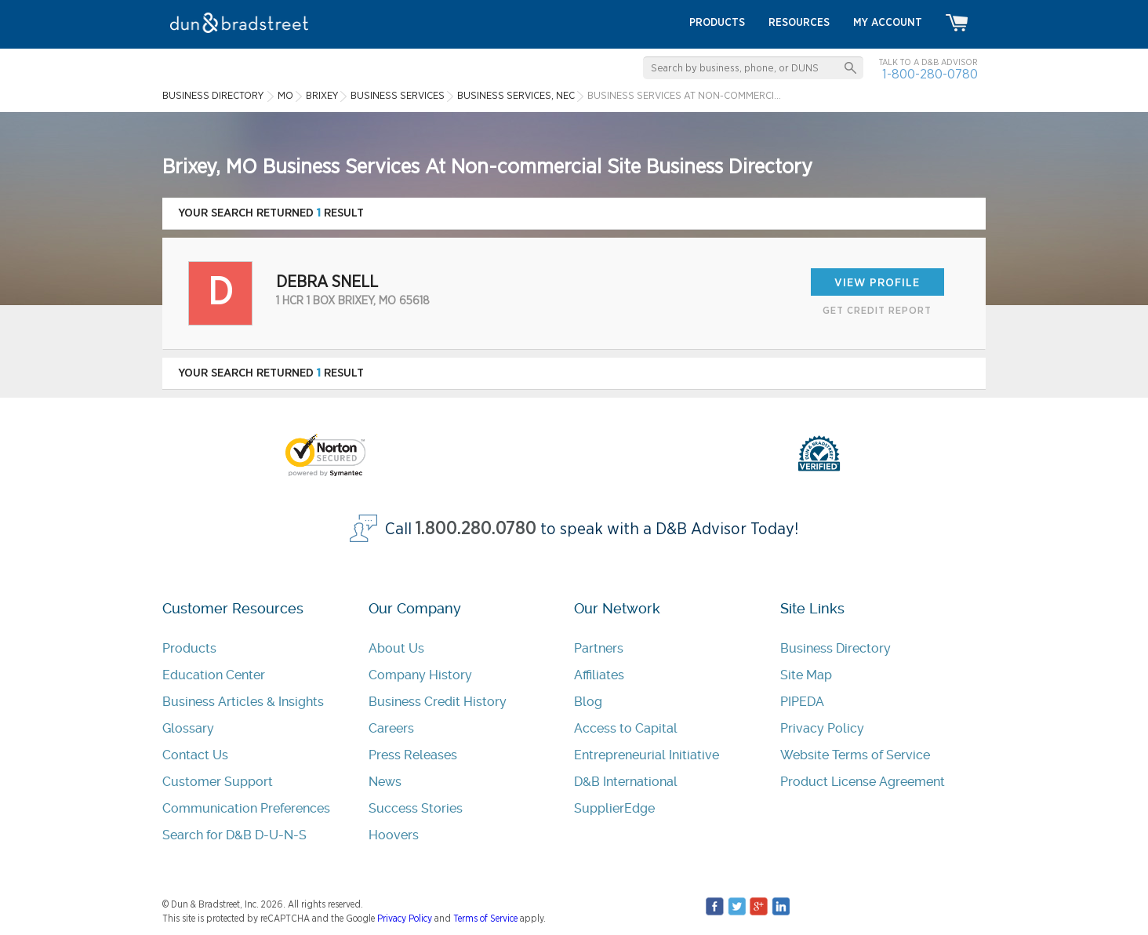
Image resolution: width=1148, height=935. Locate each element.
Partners (598, 648)
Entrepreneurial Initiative (646, 755)
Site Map (806, 675)
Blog (588, 701)
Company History (420, 675)
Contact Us (195, 755)
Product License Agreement (862, 781)
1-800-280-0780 (930, 74)
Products (189, 648)
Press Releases (413, 755)
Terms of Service (485, 918)
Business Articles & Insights (243, 701)
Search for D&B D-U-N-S (234, 835)
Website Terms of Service (855, 755)
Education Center (213, 675)
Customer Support (217, 781)
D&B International (626, 781)
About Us (396, 648)
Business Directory (835, 648)
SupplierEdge (614, 808)
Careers (391, 728)
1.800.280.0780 (476, 529)
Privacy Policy (822, 728)
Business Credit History (438, 701)
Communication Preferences (246, 808)
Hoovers (394, 835)
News (385, 781)
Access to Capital (626, 728)
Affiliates (599, 675)
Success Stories (416, 808)
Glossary (188, 728)
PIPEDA (802, 701)
